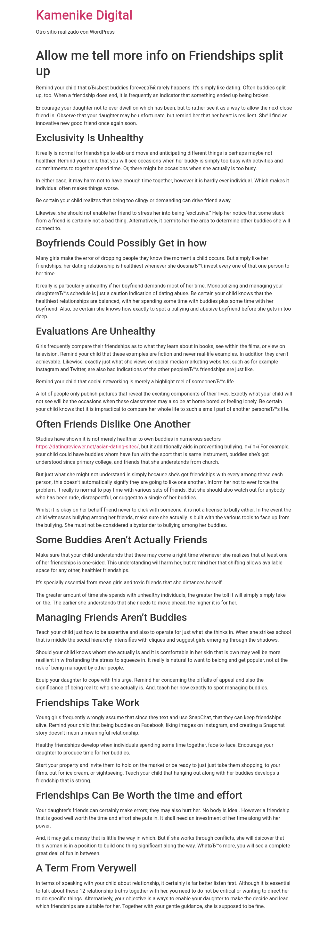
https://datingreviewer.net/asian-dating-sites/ (87, 447)
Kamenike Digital (84, 15)
